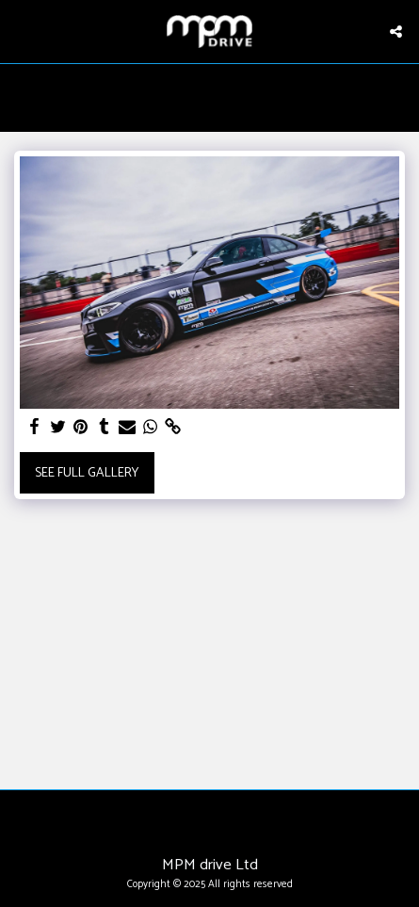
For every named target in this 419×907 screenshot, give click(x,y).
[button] (21, 30)
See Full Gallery (86, 473)
